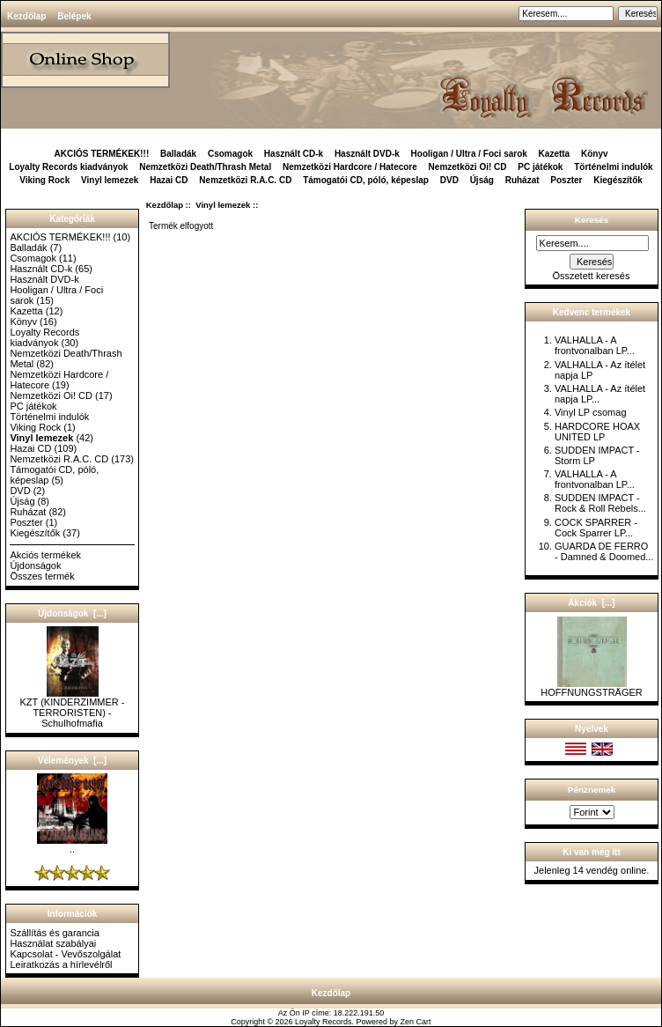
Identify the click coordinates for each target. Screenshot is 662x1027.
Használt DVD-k (367, 154)
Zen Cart (416, 1021)
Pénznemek (591, 789)
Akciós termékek (45, 555)
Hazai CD (169, 180)
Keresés (591, 220)
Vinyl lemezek (222, 205)
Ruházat (522, 180)
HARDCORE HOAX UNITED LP (597, 431)
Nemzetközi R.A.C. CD (245, 180)
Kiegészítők (618, 180)
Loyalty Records (323, 1021)
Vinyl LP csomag (591, 412)
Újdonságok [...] (72, 613)
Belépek (74, 16)
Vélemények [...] (72, 760)
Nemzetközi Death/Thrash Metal (205, 167)
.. (72, 844)
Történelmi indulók (613, 167)
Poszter (566, 180)
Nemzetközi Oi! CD (468, 167)
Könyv (594, 154)
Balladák (178, 154)
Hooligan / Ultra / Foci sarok (469, 154)
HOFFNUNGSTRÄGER (592, 688)
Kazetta (554, 154)
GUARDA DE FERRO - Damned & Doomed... (604, 551)
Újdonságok (35, 565)
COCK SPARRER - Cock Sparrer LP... (596, 527)
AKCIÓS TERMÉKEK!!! (101, 154)
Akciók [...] (591, 603)
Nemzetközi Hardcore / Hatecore (350, 167)
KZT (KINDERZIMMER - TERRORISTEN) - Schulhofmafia (72, 708)
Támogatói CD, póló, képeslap (366, 180)
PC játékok (540, 167)
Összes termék (42, 576)
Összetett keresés (590, 275)
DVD (449, 180)
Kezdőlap (26, 16)
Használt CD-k (293, 154)
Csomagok (230, 154)
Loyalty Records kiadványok (68, 167)
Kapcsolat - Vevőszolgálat (65, 954)
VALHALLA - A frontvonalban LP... (595, 345)
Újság (482, 180)
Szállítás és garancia (54, 932)
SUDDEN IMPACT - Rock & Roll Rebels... (600, 503)
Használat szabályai (53, 943)
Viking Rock (44, 180)
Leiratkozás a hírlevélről (61, 964)
